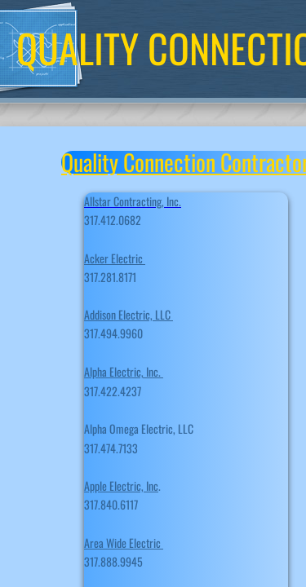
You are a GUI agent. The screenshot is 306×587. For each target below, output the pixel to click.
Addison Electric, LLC (128, 314)
